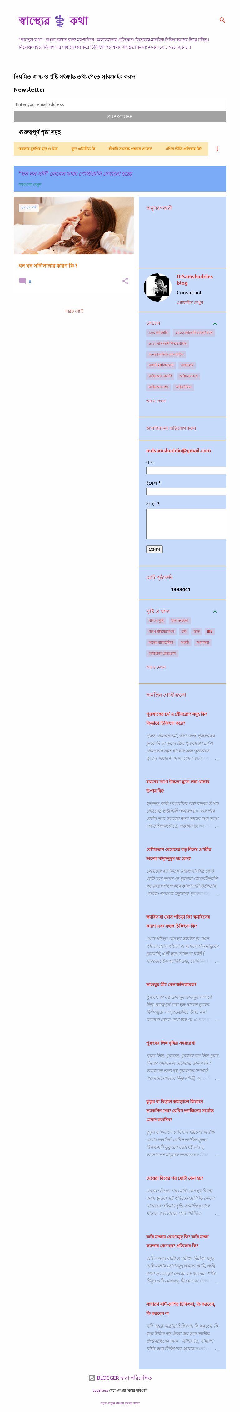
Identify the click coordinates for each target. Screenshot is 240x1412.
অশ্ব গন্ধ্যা (203, 642)
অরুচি (185, 642)
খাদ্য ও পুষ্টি (156, 621)
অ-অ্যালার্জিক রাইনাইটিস (166, 354)
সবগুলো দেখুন (30, 184)
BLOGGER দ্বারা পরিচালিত (120, 1378)
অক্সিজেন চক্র (188, 376)
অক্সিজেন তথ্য (158, 387)
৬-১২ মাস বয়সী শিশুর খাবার (168, 343)
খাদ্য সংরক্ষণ (179, 621)
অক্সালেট (187, 365)
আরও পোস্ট (74, 311)
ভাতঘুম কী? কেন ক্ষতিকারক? (171, 984)
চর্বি (184, 631)
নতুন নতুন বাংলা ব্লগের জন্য (120, 1403)
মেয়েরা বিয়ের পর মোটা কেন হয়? (174, 1178)
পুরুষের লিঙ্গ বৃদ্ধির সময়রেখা (170, 1043)
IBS (209, 631)
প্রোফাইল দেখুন (190, 302)
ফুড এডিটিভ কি (83, 149)
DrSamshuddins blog (195, 280)
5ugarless (100, 1390)
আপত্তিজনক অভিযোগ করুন (171, 428)
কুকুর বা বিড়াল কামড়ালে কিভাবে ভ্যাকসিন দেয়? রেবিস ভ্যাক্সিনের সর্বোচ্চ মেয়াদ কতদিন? (180, 1110)
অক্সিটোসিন (184, 387)
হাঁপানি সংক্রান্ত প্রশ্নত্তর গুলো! (130, 149)
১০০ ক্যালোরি (158, 332)
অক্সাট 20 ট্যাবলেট (161, 365)
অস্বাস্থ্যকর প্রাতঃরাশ (162, 653)
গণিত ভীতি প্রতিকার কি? (184, 149)
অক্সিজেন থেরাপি (160, 376)
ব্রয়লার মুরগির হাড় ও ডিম (38, 149)
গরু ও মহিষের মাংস (161, 631)
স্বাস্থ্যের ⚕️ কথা (53, 20)
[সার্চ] (222, 20)
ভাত (197, 631)
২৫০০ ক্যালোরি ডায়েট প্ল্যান (194, 332)
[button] (125, 281)
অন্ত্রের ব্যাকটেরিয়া (161, 642)
